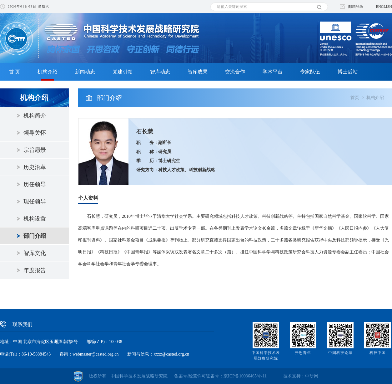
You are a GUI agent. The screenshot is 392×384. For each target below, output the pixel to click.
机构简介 (34, 115)
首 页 (14, 71)
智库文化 (34, 253)
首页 (354, 97)
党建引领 (123, 71)
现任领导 (34, 201)
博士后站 (348, 71)
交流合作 (235, 71)
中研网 (311, 376)
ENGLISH (384, 6)
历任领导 (34, 184)
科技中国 (377, 353)
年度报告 (34, 270)
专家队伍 (310, 71)
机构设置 (34, 219)
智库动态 (160, 71)
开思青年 (303, 353)
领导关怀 (34, 133)
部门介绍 (34, 236)
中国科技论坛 (340, 353)
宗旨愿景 (34, 150)
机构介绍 (48, 71)
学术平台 (273, 71)
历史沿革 (34, 167)
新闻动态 (85, 71)
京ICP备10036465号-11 (245, 376)
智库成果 (198, 71)
